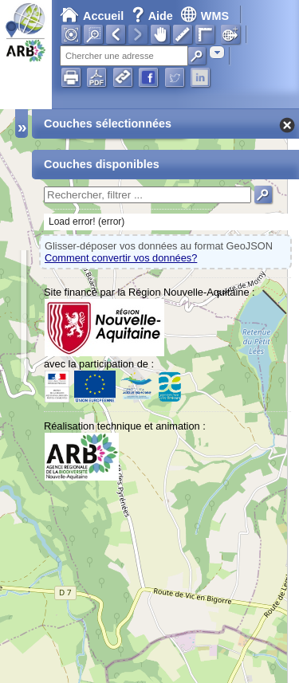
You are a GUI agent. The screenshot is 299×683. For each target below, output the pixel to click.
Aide (154, 16)
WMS (204, 16)
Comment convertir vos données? (121, 258)
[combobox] (217, 52)
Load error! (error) (86, 221)
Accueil (92, 16)
